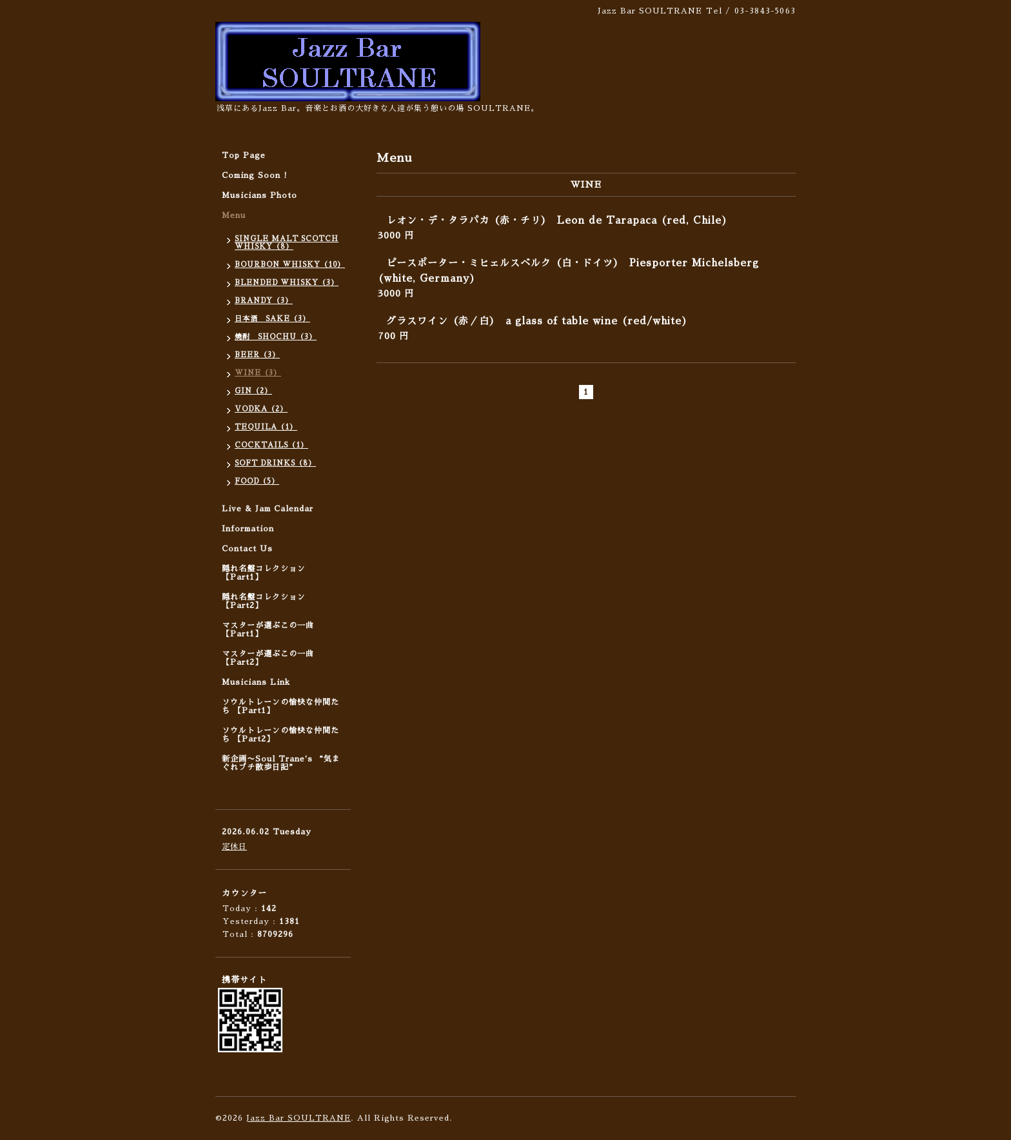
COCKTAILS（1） (271, 445)
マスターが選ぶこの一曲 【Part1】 (268, 630)
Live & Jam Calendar (267, 509)
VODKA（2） (261, 409)
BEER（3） (257, 355)
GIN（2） (253, 391)
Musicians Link (256, 682)
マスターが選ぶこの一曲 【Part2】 (268, 658)
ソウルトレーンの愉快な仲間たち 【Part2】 (280, 735)
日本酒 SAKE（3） (272, 318)
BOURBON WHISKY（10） (290, 264)
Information (248, 529)
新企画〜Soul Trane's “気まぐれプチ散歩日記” (281, 763)
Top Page (244, 155)
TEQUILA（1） (266, 427)
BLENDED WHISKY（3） (287, 282)
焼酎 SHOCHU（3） (276, 336)
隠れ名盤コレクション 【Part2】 (264, 601)
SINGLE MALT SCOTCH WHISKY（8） (287, 242)
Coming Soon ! (255, 175)
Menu (234, 215)
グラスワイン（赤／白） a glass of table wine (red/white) (537, 321)
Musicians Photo (259, 195)
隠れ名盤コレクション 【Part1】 (264, 573)
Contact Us (247, 549)
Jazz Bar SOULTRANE (298, 1118)
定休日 (234, 846)
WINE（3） (258, 373)
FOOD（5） (257, 481)
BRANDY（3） (264, 300)
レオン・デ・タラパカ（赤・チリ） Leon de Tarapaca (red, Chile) (557, 220)
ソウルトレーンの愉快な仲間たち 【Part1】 (280, 706)
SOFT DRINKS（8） (275, 463)
